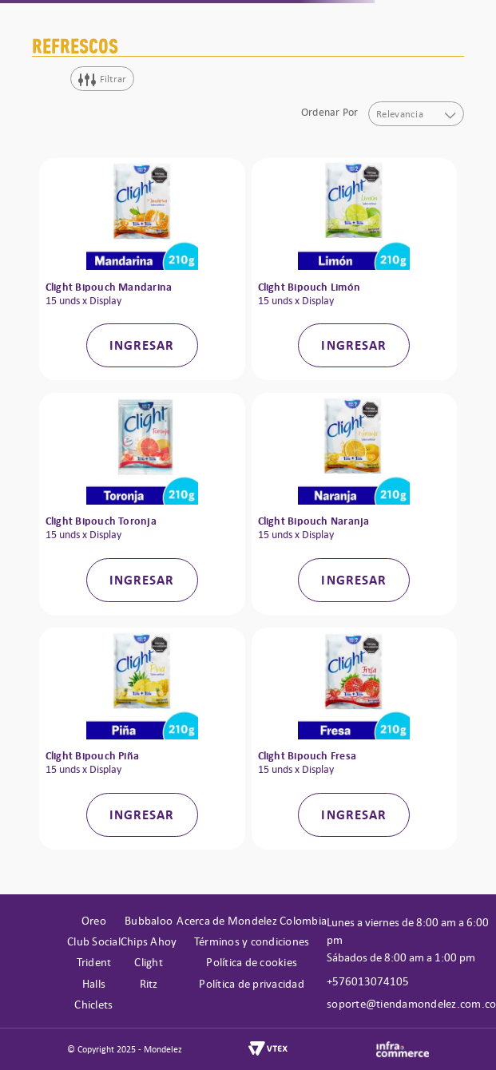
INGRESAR (142, 345)
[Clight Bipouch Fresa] (355, 739)
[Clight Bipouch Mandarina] (142, 269)
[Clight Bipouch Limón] (355, 269)
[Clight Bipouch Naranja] (355, 504)
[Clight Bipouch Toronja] (142, 504)
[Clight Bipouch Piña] (142, 739)
